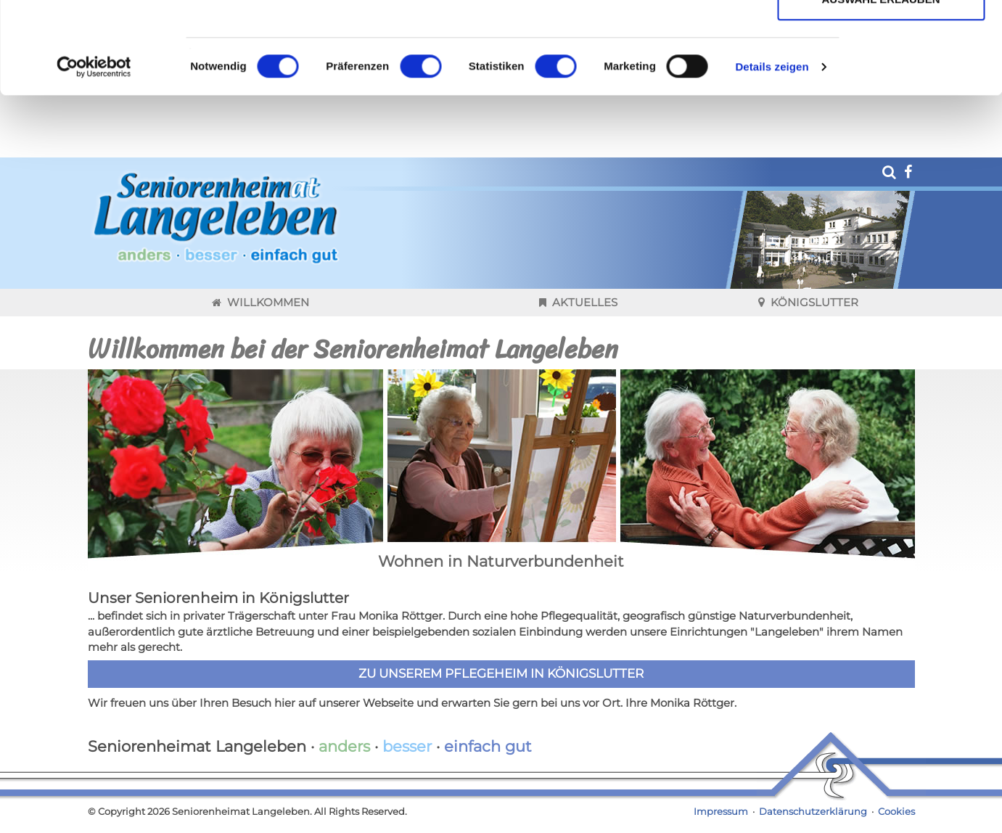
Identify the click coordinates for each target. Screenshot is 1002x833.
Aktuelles (578, 331)
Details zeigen (771, 153)
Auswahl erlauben (880, 86)
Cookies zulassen (881, 38)
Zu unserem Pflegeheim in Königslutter (501, 702)
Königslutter (808, 331)
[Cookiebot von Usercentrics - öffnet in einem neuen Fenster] (93, 153)
